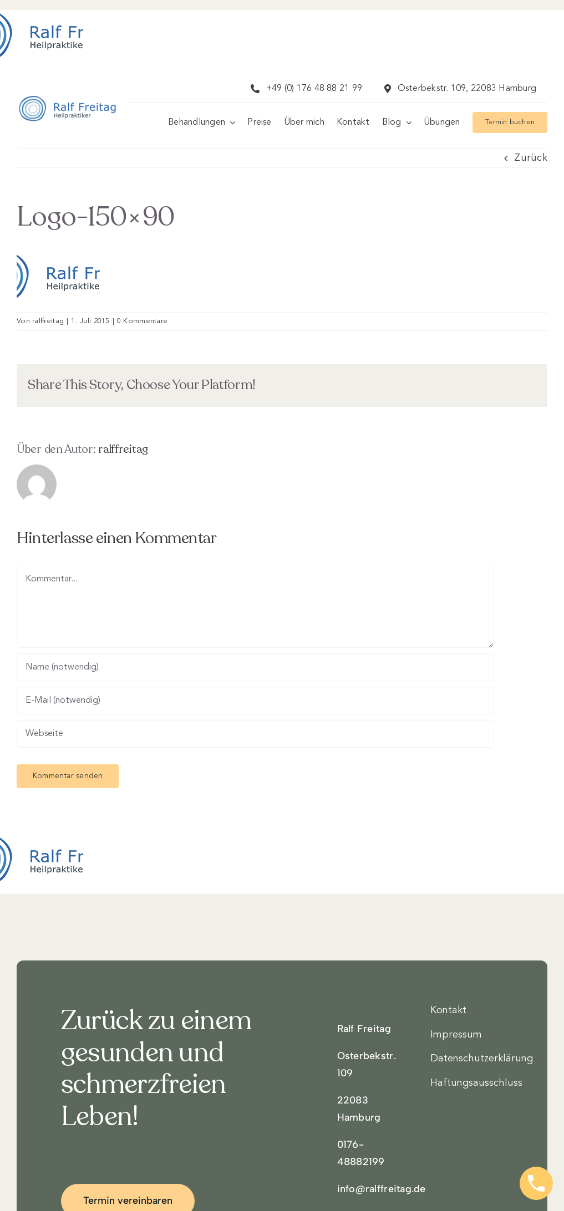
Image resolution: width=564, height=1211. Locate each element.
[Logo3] (67, 108)
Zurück (530, 158)
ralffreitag (48, 321)
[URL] (255, 734)
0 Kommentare (142, 321)
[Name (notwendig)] (255, 667)
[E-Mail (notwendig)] (255, 700)
